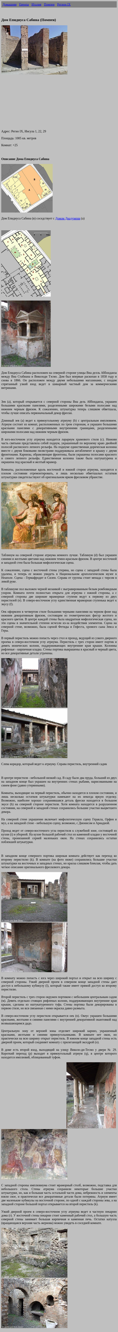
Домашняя (9, 4)
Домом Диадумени (67, 218)
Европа (24, 4)
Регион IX (64, 4)
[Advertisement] (59, 104)
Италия (36, 4)
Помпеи (49, 4)
